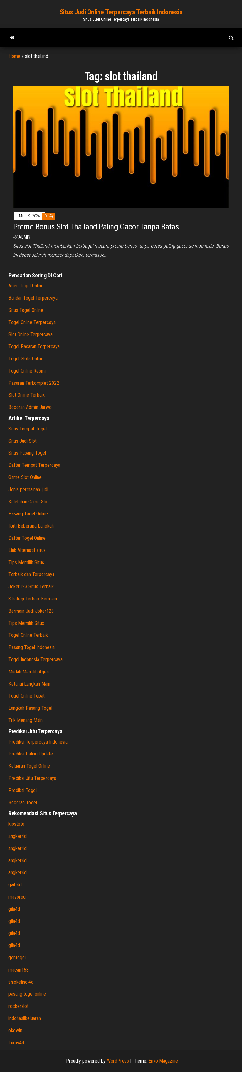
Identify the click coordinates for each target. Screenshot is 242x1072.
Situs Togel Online (25, 310)
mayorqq (17, 897)
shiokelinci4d (20, 982)
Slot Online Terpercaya (30, 335)
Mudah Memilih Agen (28, 672)
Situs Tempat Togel (27, 429)
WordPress (118, 1061)
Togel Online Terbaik (28, 635)
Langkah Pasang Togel (30, 708)
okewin (15, 1030)
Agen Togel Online (25, 286)
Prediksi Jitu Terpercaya (32, 778)
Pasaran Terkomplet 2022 (33, 383)
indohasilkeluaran (24, 1018)
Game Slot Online (25, 477)
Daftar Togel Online (27, 538)
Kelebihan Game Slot (28, 502)
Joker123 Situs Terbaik (31, 587)
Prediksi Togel (22, 790)
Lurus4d (16, 1043)
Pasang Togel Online (28, 514)
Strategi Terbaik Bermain (32, 599)
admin (24, 237)
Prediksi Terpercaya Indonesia (38, 742)
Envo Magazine (163, 1061)
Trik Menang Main (25, 720)
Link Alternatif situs (27, 550)
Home (14, 56)
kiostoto (16, 824)
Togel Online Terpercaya (32, 322)
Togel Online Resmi (27, 371)
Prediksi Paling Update (30, 754)
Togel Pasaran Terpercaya (34, 346)
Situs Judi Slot (22, 441)
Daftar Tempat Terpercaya (34, 465)
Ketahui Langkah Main (29, 684)
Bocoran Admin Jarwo (30, 407)
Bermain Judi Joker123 (31, 611)
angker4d (17, 836)
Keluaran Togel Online (29, 766)
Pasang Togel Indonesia (31, 647)
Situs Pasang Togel (27, 453)
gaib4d (15, 885)
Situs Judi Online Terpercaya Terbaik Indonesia (121, 12)
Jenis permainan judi (28, 489)
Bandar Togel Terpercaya (33, 298)
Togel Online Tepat (26, 696)
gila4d (14, 909)
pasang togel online (27, 994)
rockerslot (18, 1006)
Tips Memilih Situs (26, 562)
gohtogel (17, 958)
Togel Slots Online (25, 359)
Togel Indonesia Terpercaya (35, 659)
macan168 (18, 970)
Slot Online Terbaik (26, 395)
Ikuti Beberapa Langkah (31, 526)
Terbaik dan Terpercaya (31, 574)
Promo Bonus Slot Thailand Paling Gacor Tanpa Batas (96, 226)
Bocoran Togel (22, 803)
